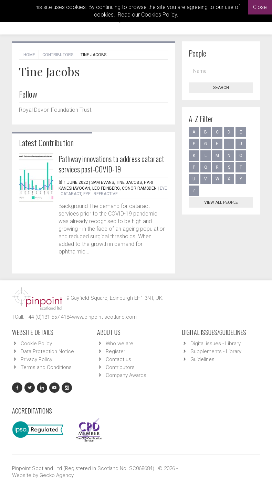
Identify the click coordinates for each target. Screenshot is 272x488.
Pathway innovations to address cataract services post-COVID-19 (111, 164)
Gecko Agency (57, 475)
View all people (221, 202)
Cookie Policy (36, 343)
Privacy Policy (36, 359)
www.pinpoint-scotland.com (104, 317)
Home (29, 54)
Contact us (118, 359)
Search (221, 87)
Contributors (57, 54)
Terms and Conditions (46, 367)
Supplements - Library (215, 351)
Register (115, 351)
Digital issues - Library (215, 343)
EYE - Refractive (100, 193)
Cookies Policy (159, 14)
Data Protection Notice (47, 351)
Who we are (119, 343)
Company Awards (126, 375)
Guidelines (202, 359)
